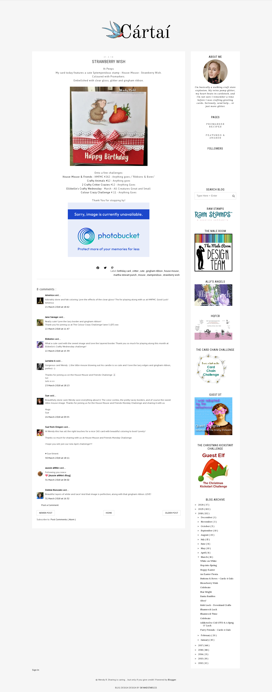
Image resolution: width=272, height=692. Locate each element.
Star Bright (206, 591)
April (203, 552)
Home (109, 512)
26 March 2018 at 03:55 (57, 416)
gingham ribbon (154, 271)
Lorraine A (50, 360)
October (205, 526)
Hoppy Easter (207, 569)
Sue (47, 395)
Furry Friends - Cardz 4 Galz (215, 629)
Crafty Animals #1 (98, 180)
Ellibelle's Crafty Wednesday (84, 188)
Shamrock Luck (208, 609)
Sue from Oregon (54, 426)
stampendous (154, 275)
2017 (200, 645)
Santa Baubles (207, 596)
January (205, 639)
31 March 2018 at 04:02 (57, 479)
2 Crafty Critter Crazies (96, 184)
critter (135, 271)
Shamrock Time (208, 613)
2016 (201, 649)
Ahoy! (203, 600)
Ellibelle (49, 339)
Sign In (35, 669)
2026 (201, 504)
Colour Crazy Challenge (95, 192)
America (49, 295)
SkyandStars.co (148, 687)
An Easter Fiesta (209, 574)
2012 (201, 663)
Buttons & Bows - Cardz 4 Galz (216, 578)
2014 (201, 654)
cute (142, 271)
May (203, 548)
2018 (200, 513)
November (207, 521)
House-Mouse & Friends (77, 176)
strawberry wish (171, 275)
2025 (201, 509)
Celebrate (205, 587)
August (205, 534)
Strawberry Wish (209, 583)
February (206, 635)
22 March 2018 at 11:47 (57, 328)
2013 (201, 658)
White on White (208, 560)
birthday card (124, 271)
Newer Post (45, 512)
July (203, 539)
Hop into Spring (208, 565)
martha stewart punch (125, 275)
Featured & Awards (215, 136)
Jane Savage (52, 317)
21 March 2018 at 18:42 (57, 306)
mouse (142, 275)
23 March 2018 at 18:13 (57, 385)
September (207, 530)
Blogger (172, 679)
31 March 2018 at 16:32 (57, 498)
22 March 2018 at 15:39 (57, 350)
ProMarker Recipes (215, 125)
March (204, 557)
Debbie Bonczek (53, 490)
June (203, 543)
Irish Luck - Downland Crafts (215, 605)
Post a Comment (50, 505)
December (207, 517)
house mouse (171, 271)
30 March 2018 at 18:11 (57, 457)
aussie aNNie (52, 467)
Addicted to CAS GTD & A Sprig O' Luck (217, 624)
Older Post (171, 512)
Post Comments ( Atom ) (63, 519)
